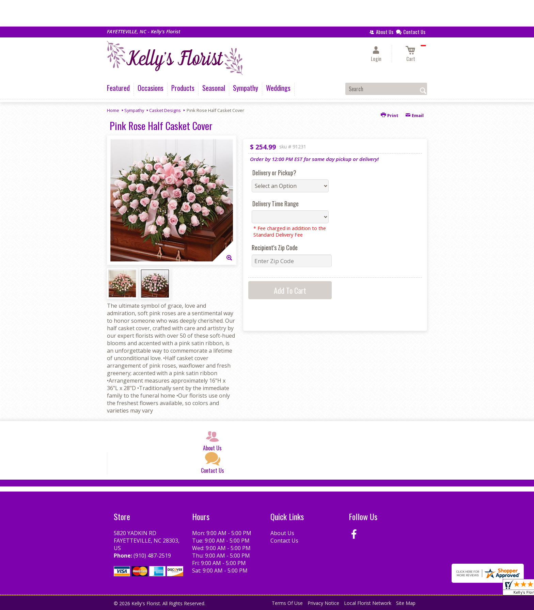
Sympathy (134, 110)
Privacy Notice (323, 603)
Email (414, 115)
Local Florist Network (367, 603)
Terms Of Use (287, 603)
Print (389, 115)
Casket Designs (165, 110)
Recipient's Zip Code (275, 247)
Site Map (405, 603)
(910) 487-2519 (152, 555)
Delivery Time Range (275, 203)
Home (113, 110)
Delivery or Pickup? (274, 172)
